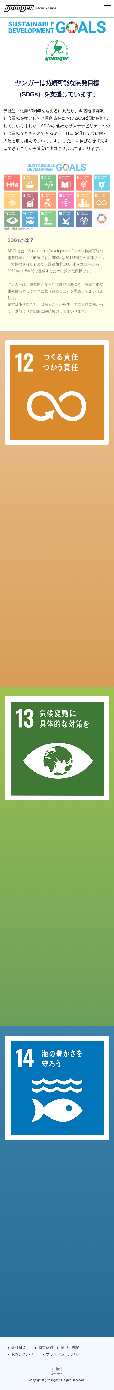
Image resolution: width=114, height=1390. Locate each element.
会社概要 (18, 1348)
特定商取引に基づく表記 (59, 1348)
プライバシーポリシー (64, 1354)
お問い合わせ (22, 1354)
